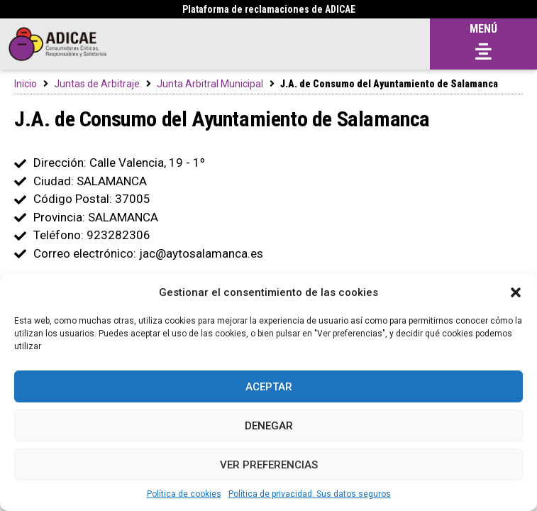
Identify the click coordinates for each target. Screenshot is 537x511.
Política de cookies (184, 494)
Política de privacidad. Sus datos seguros (309, 494)
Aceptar (268, 386)
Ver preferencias (269, 464)
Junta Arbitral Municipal (210, 83)
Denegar (269, 425)
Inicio (25, 83)
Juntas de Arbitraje (97, 83)
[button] (516, 292)
